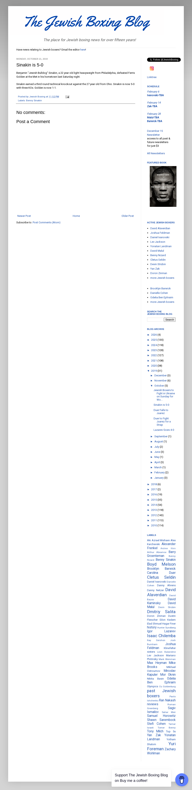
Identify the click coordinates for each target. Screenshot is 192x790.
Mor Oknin (168, 675)
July (157, 446)
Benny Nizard (158, 255)
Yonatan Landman (161, 246)
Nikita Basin (155, 678)
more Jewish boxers (162, 277)
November (160, 380)
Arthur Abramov (156, 552)
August (159, 441)
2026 (154, 334)
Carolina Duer (161, 573)
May (157, 456)
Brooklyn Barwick (160, 288)
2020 (154, 365)
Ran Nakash (167, 700)
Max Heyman (157, 663)
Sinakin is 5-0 (161, 404)
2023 (154, 350)
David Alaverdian (160, 228)
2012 (154, 515)
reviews (152, 704)
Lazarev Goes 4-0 (164, 429)
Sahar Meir (169, 712)
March (158, 467)
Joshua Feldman (160, 232)
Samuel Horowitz (161, 716)
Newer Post (24, 215)
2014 (154, 504)
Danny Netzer (155, 590)
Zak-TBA (152, 106)
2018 (154, 484)
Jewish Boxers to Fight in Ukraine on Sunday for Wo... (164, 395)
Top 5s (171, 731)
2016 (154, 494)
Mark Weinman (167, 659)
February (159, 472)
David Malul (157, 250)
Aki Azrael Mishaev (158, 540)
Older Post (128, 215)
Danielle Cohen (159, 292)
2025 (154, 339)
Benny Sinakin (34, 100)
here (82, 49)
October (159, 385)
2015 (154, 499)
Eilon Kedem (168, 619)
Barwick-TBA (154, 121)
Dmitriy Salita (161, 611)
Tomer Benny (167, 727)
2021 (154, 360)
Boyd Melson (161, 564)
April (157, 462)
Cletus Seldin (158, 259)
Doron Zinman (158, 273)
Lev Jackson (157, 241)
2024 (154, 345)
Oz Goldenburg (167, 686)
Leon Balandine (166, 651)
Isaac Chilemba (161, 635)
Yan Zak (155, 268)
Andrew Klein (168, 548)
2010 (154, 525)
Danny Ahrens (166, 585)
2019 (154, 370)
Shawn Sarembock (161, 720)
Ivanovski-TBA (155, 95)
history (151, 627)
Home (76, 215)
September (161, 436)
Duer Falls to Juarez (161, 412)
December (160, 375)
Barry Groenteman (161, 554)
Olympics (152, 686)
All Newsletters (156, 153)
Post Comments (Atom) (46, 222)
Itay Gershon (156, 640)
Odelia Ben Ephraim (161, 297)
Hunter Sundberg (166, 627)
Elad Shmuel (154, 623)
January (159, 477)
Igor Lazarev (161, 631)
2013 (154, 509)
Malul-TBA (153, 117)
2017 (154, 489)
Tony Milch (155, 731)
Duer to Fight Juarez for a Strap (162, 421)
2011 (154, 520)
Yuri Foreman (161, 746)
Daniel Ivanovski (159, 237)
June (157, 451)
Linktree (151, 77)
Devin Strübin (158, 264)
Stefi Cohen (156, 724)
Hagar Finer (169, 623)
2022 (154, 355)
